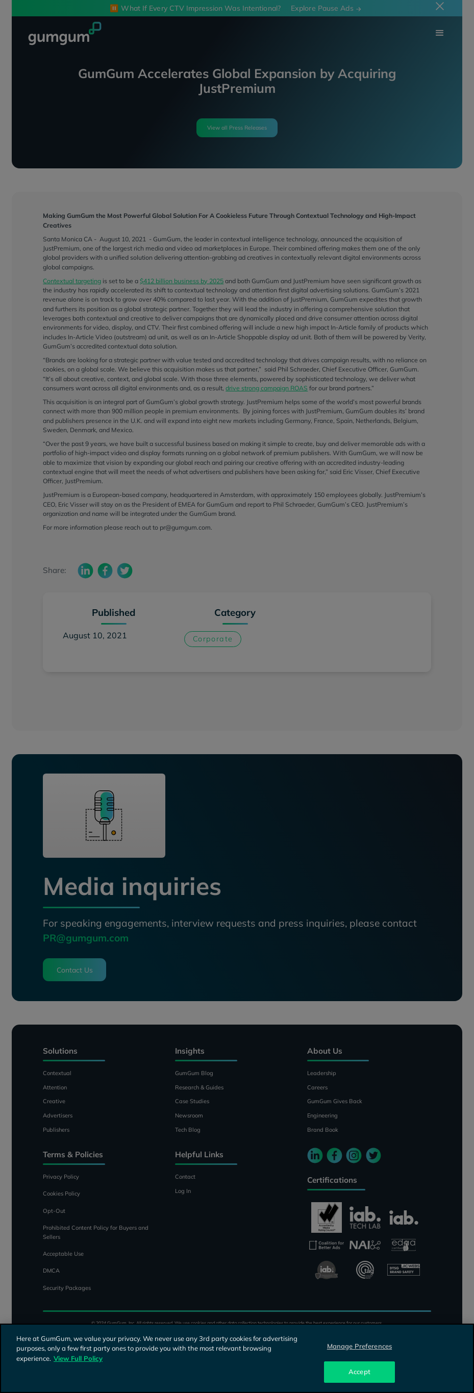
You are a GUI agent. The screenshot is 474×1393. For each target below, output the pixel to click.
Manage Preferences (359, 1346)
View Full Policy (78, 1358)
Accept (359, 1371)
